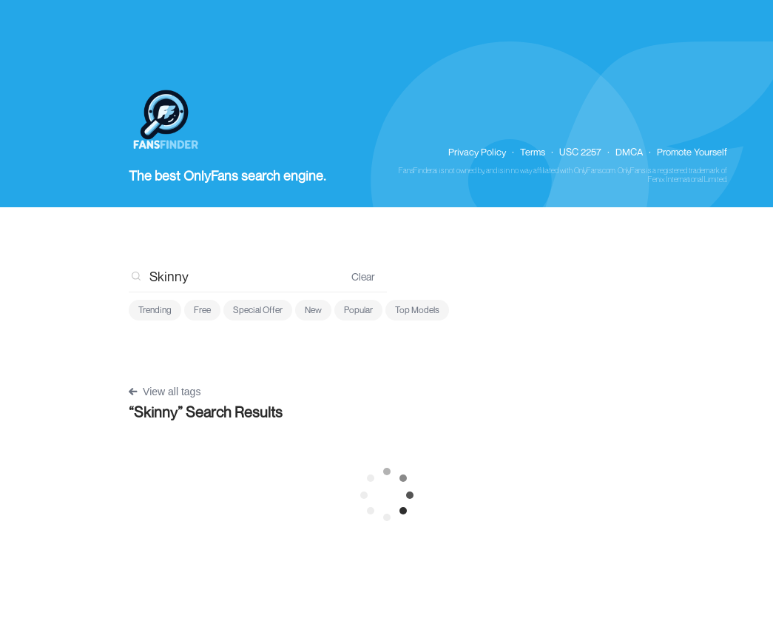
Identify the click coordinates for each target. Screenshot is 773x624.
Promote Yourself (692, 152)
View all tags (164, 391)
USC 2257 (580, 152)
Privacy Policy (477, 152)
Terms (532, 152)
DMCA (629, 152)
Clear (363, 276)
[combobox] (234, 276)
